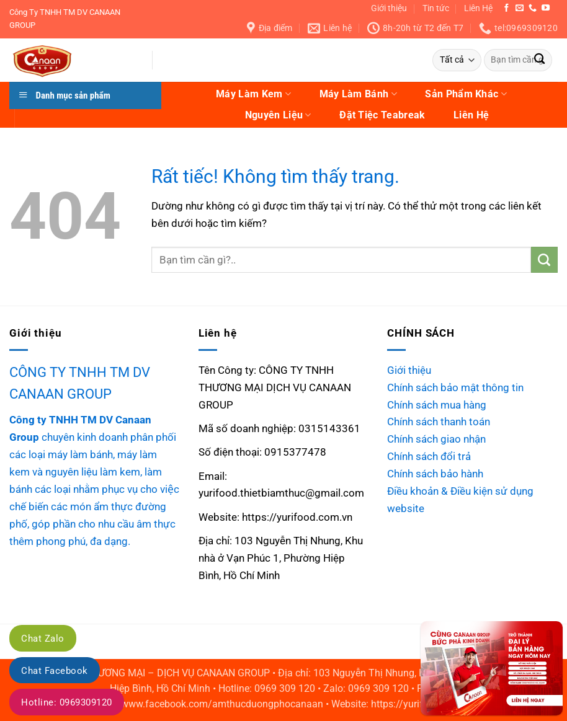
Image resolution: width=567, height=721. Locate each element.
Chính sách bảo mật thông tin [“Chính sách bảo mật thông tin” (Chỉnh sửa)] (455, 387)
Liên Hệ (478, 8)
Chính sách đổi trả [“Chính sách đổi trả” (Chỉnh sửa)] (429, 456)
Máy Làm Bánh (358, 94)
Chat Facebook (54, 670)
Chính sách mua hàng (436, 405)
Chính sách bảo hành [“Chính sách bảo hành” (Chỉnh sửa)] (435, 473)
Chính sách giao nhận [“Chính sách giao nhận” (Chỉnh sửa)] (436, 439)
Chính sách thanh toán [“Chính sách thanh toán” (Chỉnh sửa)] (438, 421)
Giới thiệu (389, 8)
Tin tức (435, 8)
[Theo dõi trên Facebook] (506, 8)
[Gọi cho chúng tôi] (533, 8)
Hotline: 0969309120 (66, 702)
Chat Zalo (43, 638)
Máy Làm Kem (253, 94)
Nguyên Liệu (278, 115)
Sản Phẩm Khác (466, 94)
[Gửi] (539, 60)
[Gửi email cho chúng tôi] (520, 8)
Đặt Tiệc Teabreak (382, 115)
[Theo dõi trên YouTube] (546, 8)
